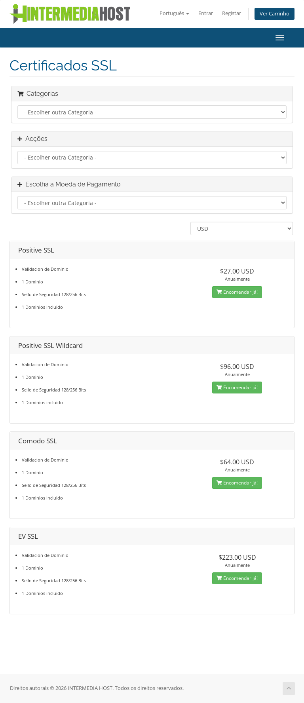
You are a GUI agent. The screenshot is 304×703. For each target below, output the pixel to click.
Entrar (205, 13)
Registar (231, 13)
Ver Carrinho (274, 13)
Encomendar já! (237, 292)
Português (174, 13)
